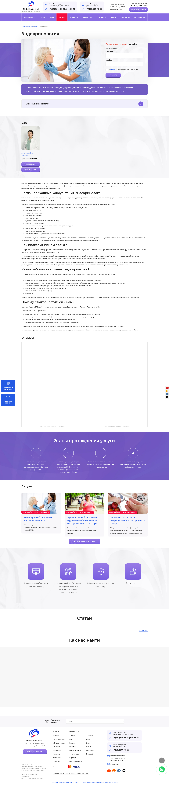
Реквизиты (73, 747)
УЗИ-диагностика (59, 743)
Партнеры (73, 758)
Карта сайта (90, 754)
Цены (88, 743)
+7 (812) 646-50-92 (57, 9)
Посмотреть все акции (84, 541)
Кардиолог (57, 758)
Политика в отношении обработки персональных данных (100, 782)
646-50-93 (70, 9)
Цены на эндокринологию (84, 103)
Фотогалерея (74, 754)
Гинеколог (56, 747)
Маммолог (57, 754)
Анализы (56, 736)
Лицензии (72, 736)
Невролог (56, 761)
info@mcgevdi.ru (115, 764)
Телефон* (109, 60)
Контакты (89, 736)
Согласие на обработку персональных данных (65, 782)
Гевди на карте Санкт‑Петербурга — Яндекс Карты (51, 426)
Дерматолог (57, 750)
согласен (112, 69)
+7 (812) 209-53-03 (139, 6)
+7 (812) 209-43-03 (93, 9)
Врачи (88, 739)
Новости (72, 739)
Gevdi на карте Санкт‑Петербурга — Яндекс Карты (117, 426)
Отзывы (89, 747)
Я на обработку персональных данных (123, 69)
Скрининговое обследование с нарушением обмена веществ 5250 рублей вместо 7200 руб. (83, 520)
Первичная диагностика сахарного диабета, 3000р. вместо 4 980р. (127, 520)
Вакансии (72, 743)
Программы (90, 750)
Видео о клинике (75, 750)
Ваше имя (109, 51)
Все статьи (143, 631)
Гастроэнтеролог (59, 739)
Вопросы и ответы (75, 761)
